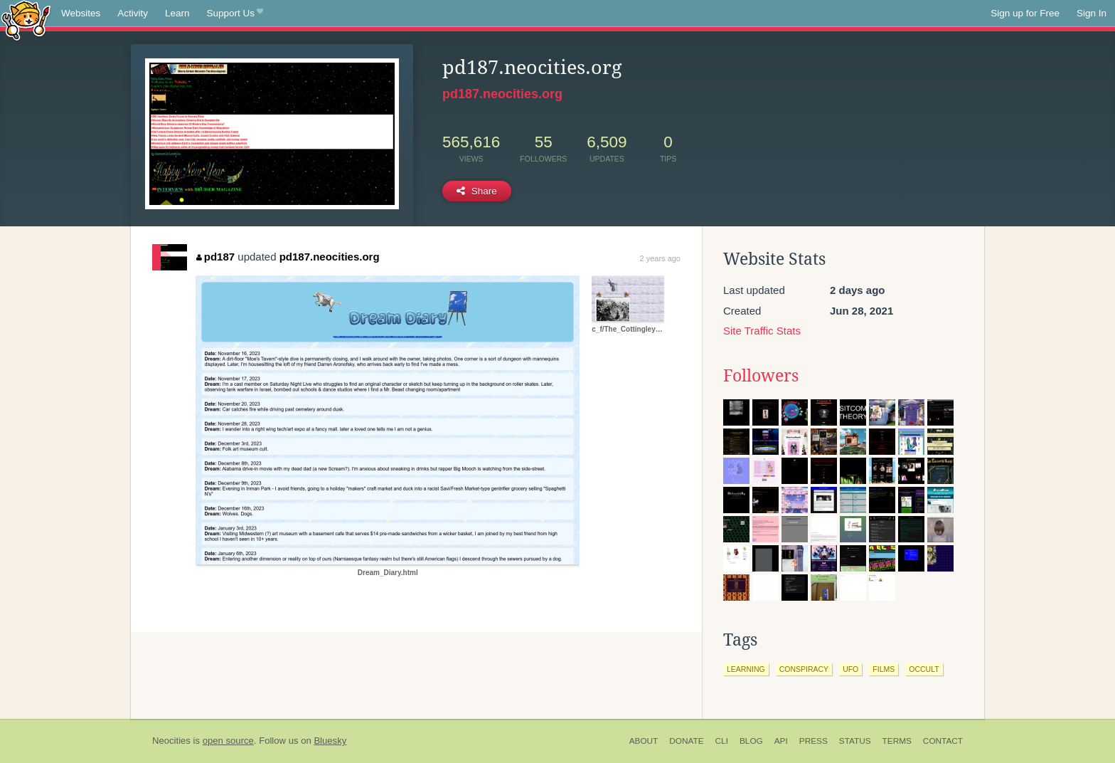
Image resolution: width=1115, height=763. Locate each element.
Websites (80, 13)
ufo (850, 669)
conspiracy (803, 669)
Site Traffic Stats (762, 331)
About (643, 741)
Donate (686, 741)
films (884, 669)
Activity (132, 13)
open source (228, 740)
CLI (721, 741)
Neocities (171, 740)
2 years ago (660, 258)
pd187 (215, 257)
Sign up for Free (1025, 13)
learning (746, 669)
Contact (943, 741)
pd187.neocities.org (502, 94)
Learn (177, 13)
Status (855, 741)
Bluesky (330, 740)
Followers (761, 376)
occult (924, 669)
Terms (897, 741)
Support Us (235, 13)
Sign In (1091, 13)
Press (813, 741)
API (781, 741)
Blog (751, 741)
